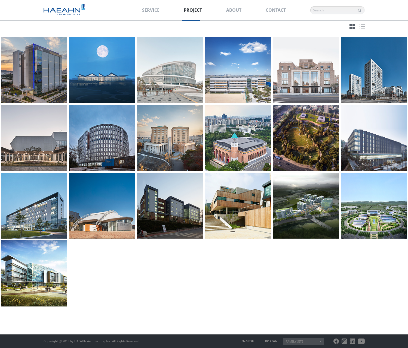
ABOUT (233, 10)
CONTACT (276, 10)
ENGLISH (247, 341)
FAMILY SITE (294, 341)
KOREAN (271, 341)
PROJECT (193, 10)
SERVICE (150, 10)
